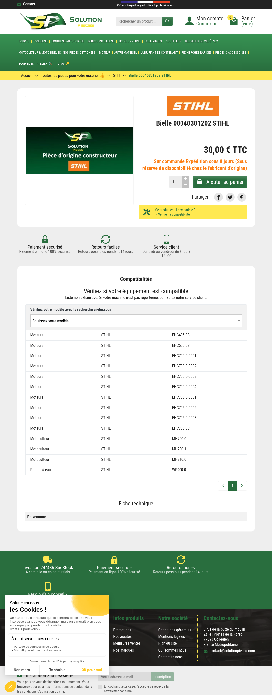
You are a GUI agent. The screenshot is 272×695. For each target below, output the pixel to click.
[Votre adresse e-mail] (124, 658)
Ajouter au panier (219, 182)
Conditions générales (174, 612)
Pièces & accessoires (230, 52)
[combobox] (136, 320)
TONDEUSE (40, 41)
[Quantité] (174, 182)
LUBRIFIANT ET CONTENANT (159, 52)
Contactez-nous (170, 638)
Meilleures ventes (127, 625)
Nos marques (123, 632)
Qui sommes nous (172, 632)
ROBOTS (24, 41)
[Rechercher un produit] (139, 21)
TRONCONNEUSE (129, 41)
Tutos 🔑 (63, 63)
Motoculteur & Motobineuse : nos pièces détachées (57, 52)
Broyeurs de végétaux (201, 41)
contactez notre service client (183, 297)
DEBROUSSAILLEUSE (101, 41)
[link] (218, 197)
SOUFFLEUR (173, 41)
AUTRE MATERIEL (125, 52)
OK (167, 21)
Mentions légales (171, 618)
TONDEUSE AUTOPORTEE (67, 41)
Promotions (122, 612)
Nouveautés (122, 618)
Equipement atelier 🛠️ (35, 63)
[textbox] (136, 321)
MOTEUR (104, 52)
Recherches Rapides (196, 52)
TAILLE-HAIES (153, 41)
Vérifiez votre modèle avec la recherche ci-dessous (71, 309)
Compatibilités (136, 279)
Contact (26, 4)
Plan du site (167, 625)
